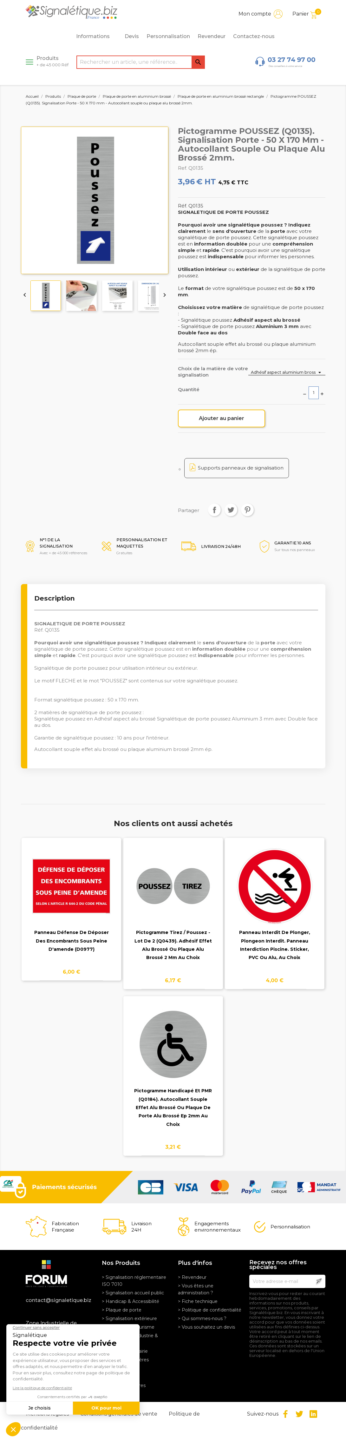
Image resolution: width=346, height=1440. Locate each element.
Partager (214, 509)
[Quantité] (314, 392)
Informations (96, 36)
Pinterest (247, 509)
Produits (52, 61)
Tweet (231, 509)
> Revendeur (192, 1277)
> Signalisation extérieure (129, 1318)
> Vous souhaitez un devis (206, 1327)
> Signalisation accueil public (133, 1293)
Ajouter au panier (221, 418)
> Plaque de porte (121, 1310)
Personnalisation (168, 36)
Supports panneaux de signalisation (241, 468)
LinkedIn (313, 1414)
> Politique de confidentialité (209, 1310)
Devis (132, 36)
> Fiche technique (198, 1301)
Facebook (285, 1414)
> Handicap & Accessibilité (130, 1301)
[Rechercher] (140, 62)
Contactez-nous (254, 36)
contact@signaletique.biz (58, 1300)
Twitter (299, 1414)
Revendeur (211, 36)
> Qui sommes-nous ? (202, 1318)
